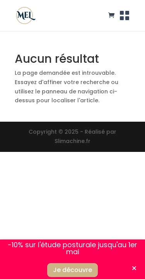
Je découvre (72, 269)
